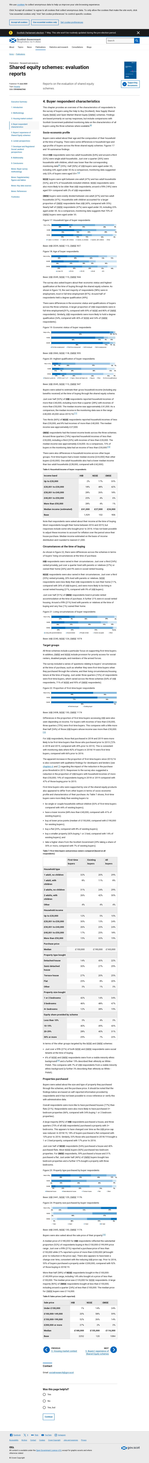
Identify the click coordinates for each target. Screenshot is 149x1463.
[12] (108, 447)
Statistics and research (58, 47)
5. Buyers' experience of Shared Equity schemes (21, 133)
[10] (78, 173)
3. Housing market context (21, 118)
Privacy (83, 1440)
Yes (49, 1394)
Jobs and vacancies (71, 1440)
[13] (44, 732)
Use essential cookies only (45, 22)
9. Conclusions (17, 163)
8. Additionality (17, 158)
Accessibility (13, 1440)
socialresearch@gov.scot (61, 1372)
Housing (17, 87)
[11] (75, 413)
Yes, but (51, 1407)
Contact (33, 1440)
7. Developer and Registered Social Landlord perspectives (22, 149)
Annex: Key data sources (21, 186)
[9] (59, 165)
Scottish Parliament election (30, 32)
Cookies (42, 1440)
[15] (104, 1235)
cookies (21, 4)
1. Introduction (17, 107)
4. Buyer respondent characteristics (19, 125)
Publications (41, 47)
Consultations (77, 47)
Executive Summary (19, 102)
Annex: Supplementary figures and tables (20, 178)
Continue (49, 1417)
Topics (20, 47)
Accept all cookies (19, 22)
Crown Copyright (54, 1440)
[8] (91, 125)
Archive (24, 1440)
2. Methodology (17, 113)
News (29, 47)
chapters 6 (48, 766)
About (11, 47)
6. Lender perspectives (20, 141)
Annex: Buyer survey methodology (19, 170)
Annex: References (19, 191)
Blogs (89, 47)
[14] (58, 1061)
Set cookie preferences (72, 22)
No (48, 1401)
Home (11, 54)
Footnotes (15, 197)
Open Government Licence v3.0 (48, 1450)
